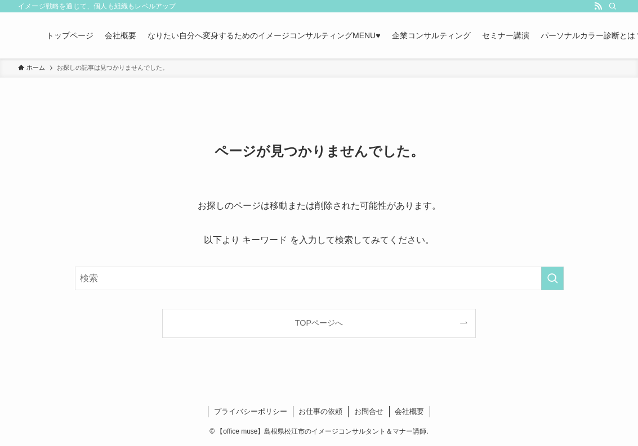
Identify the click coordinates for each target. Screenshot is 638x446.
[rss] (598, 6)
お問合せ (368, 411)
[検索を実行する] (552, 278)
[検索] (612, 6)
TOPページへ (319, 322)
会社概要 (409, 411)
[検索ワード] (319, 278)
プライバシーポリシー (250, 411)
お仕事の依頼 (320, 411)
